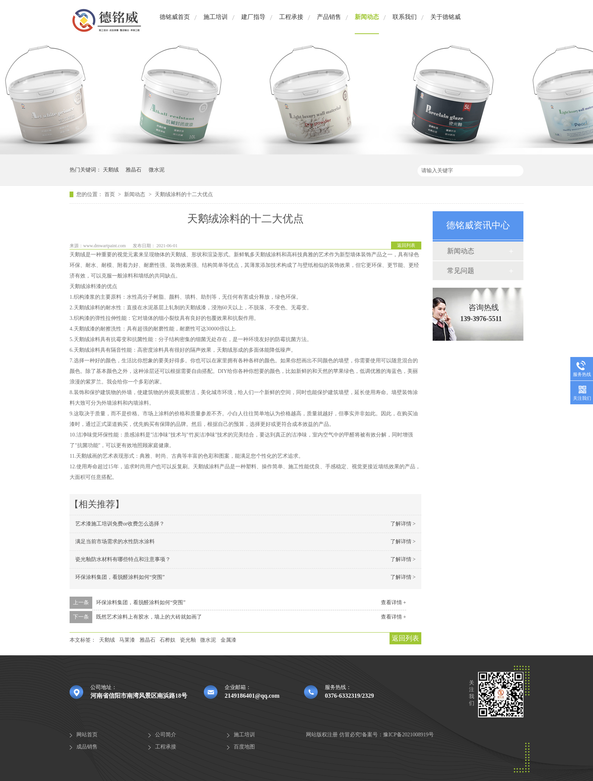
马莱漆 (127, 640)
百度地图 (244, 747)
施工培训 (215, 17)
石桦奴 (167, 640)
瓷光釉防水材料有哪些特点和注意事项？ (123, 559)
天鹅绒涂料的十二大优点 (184, 194)
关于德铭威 (445, 17)
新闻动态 (367, 17)
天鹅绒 (111, 170)
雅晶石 (133, 170)
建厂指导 (253, 17)
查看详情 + (393, 602)
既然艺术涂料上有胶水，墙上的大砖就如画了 (149, 617)
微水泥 (157, 170)
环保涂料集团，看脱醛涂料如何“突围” (120, 577)
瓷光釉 (188, 640)
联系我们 (405, 17)
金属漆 (228, 640)
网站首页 (87, 734)
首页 (110, 194)
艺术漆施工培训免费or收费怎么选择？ (120, 524)
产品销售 (329, 17)
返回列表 (406, 245)
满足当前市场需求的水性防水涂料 (115, 541)
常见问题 (460, 270)
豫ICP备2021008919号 (408, 734)
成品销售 (87, 747)
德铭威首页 (175, 17)
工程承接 (291, 17)
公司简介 (165, 734)
